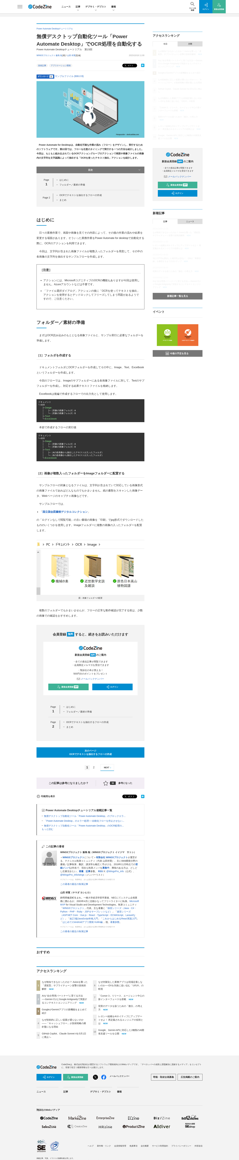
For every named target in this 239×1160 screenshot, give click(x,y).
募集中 (105, 867)
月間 (190, 44)
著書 (81, 871)
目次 (114, 170)
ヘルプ (91, 1146)
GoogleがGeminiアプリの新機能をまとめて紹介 (179, 73)
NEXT (108, 767)
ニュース (66, 6)
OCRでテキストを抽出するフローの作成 (80, 195)
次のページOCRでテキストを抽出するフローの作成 (90, 752)
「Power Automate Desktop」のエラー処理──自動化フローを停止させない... (84, 821)
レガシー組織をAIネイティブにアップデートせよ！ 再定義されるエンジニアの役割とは (120, 1020)
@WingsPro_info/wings (72, 874)
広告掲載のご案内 (190, 1077)
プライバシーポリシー (181, 1146)
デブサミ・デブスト (95, 6)
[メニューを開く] (20, 6)
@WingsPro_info (115, 871)
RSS (100, 871)
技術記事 (42, 65)
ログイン (112, 687)
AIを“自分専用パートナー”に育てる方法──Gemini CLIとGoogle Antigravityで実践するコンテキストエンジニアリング (64, 999)
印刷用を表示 (46, 796)
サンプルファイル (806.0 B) (69, 76)
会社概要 (145, 1146)
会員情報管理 (120, 1146)
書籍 (113, 6)
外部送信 (198, 1146)
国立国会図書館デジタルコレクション (65, 511)
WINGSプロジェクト (73, 857)
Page (46, 197)
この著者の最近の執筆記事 (74, 884)
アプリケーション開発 (61, 65)
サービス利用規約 (160, 1146)
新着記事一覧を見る (177, 296)
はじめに (64, 180)
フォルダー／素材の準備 (72, 184)
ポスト (129, 65)
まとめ (62, 200)
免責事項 (133, 1146)
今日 (165, 44)
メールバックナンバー (90, 678)
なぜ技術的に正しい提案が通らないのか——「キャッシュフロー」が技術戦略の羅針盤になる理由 (64, 1023)
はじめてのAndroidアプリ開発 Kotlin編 (83, 922)
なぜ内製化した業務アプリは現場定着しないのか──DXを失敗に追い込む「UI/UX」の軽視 (121, 985)
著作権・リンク (104, 1146)
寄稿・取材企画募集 (163, 1077)
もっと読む (47, 829)
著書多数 (115, 922)
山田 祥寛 (71, 55)
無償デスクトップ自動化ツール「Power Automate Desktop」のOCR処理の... (84, 825)
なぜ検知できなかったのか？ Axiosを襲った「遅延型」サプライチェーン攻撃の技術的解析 (65, 985)
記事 (78, 6)
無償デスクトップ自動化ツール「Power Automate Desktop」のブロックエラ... (85, 816)
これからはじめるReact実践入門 (120, 918)
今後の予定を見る (177, 353)
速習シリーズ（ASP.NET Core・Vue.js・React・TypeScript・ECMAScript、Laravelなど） (97, 915)
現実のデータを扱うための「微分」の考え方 (178, 117)
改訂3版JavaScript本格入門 (84, 918)
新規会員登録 (68, 687)
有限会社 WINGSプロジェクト (112, 857)
